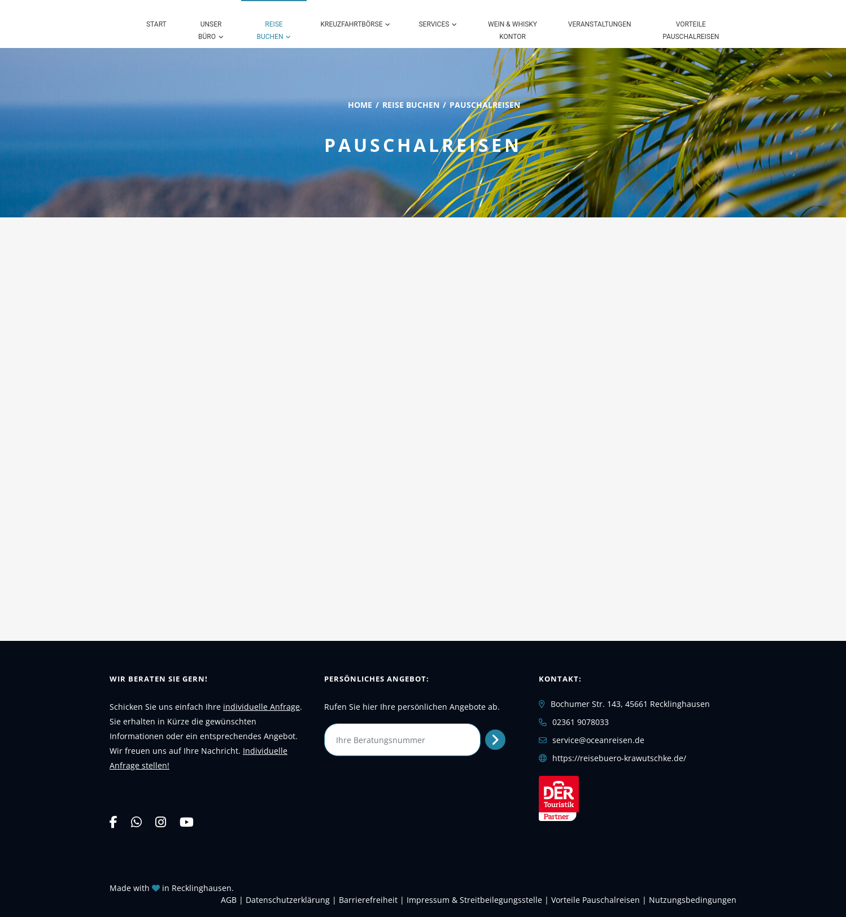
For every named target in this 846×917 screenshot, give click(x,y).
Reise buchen (269, 30)
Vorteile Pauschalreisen (690, 30)
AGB (229, 899)
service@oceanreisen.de (598, 740)
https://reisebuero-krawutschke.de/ (619, 758)
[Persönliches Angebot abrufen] (495, 740)
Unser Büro (209, 30)
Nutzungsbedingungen (692, 899)
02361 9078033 (580, 722)
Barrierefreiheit (368, 899)
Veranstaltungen (599, 24)
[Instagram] (160, 821)
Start (156, 24)
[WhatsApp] (136, 821)
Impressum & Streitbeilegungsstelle (474, 899)
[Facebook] (113, 821)
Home (360, 104)
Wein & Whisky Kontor (512, 30)
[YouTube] (187, 821)
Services (433, 24)
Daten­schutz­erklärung (288, 899)
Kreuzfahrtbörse (352, 24)
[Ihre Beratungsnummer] (402, 739)
